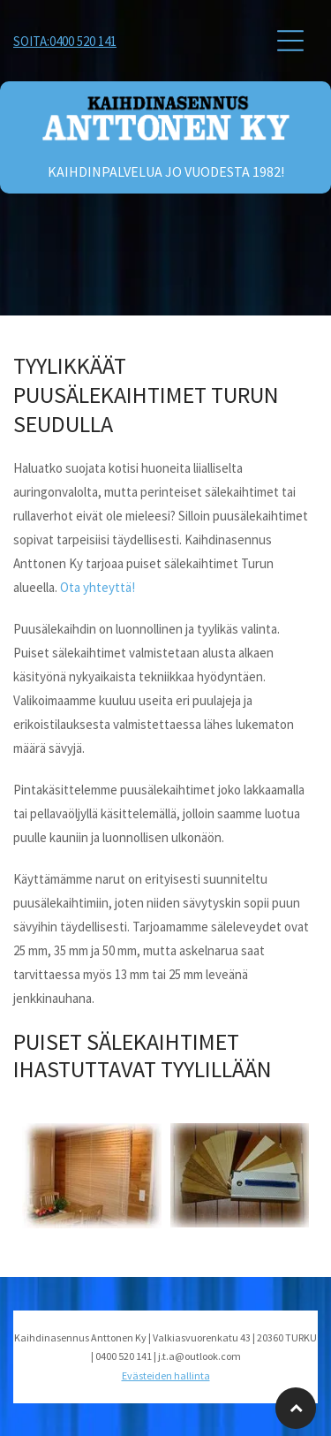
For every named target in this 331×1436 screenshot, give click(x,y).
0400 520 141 (83, 41)
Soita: (31, 41)
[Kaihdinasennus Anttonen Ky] (165, 258)
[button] (290, 40)
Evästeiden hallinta (166, 1375)
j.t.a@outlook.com (199, 1356)
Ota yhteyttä (96, 587)
